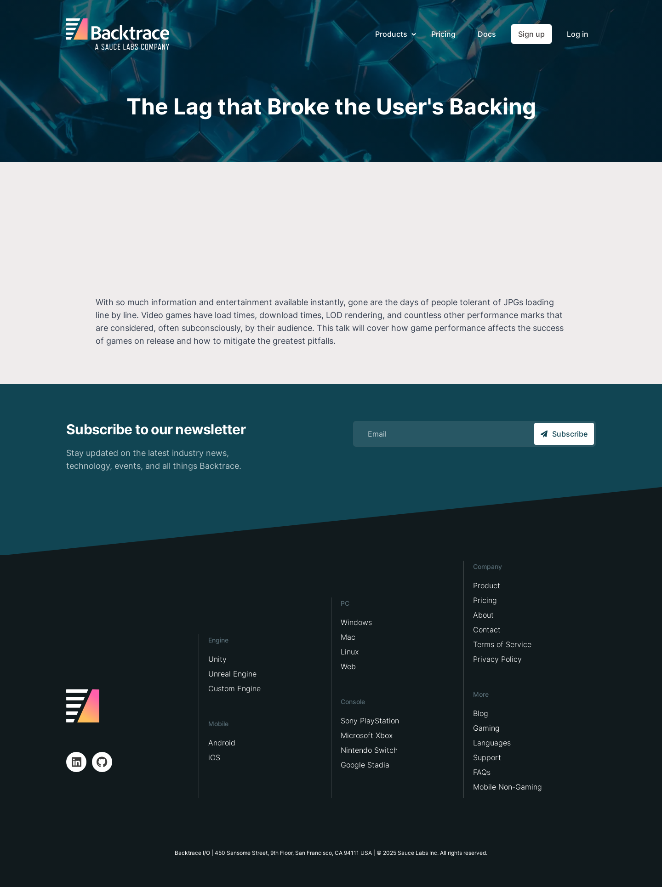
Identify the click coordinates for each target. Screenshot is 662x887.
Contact (487, 629)
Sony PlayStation (370, 720)
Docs (487, 34)
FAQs (482, 772)
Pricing (443, 34)
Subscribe (564, 433)
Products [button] (392, 34)
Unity (217, 659)
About (483, 615)
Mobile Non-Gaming (507, 786)
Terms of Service (502, 644)
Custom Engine (234, 688)
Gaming (486, 728)
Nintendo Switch (369, 750)
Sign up (531, 34)
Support (487, 757)
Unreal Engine (232, 673)
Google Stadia (365, 764)
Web (348, 666)
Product (486, 585)
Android (221, 742)
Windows (356, 622)
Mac (348, 637)
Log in (577, 34)
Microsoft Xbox (367, 735)
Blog (480, 713)
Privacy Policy (497, 659)
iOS (214, 757)
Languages (492, 742)
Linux (350, 651)
